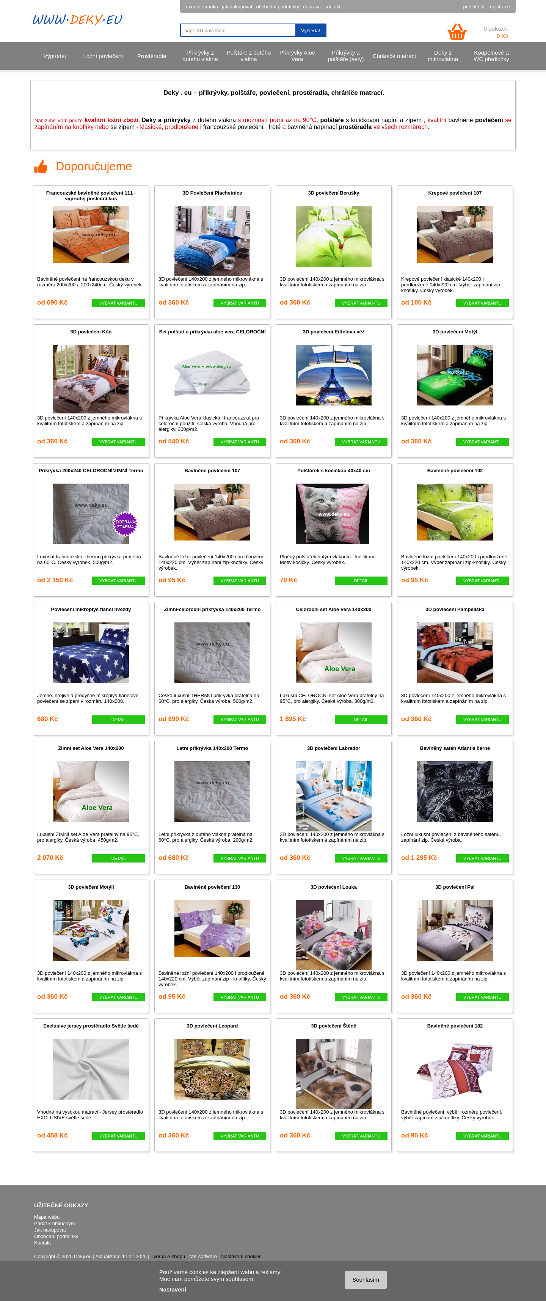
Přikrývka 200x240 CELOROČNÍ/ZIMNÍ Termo (91, 470)
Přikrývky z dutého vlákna (200, 55)
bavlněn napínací (313, 127)
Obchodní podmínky (56, 1236)
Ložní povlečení (103, 56)
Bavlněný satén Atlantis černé (455, 748)
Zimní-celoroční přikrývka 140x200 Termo (212, 609)
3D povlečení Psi (454, 887)
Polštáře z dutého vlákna (249, 55)
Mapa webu (47, 1217)
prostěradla (355, 127)
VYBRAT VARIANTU (118, 303)
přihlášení (474, 6)
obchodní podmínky (277, 6)
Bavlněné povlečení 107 (212, 470)
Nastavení (172, 1289)
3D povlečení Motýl (455, 332)
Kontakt (42, 1243)
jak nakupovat (237, 6)
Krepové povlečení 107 (455, 193)
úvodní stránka (202, 6)
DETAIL (361, 580)
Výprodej (54, 56)
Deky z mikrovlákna (443, 55)
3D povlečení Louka (334, 887)
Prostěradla (151, 56)
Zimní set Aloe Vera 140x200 (91, 748)
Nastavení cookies (241, 1256)
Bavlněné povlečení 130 (212, 887)
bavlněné (475, 120)
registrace (499, 6)
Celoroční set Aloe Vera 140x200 (334, 609)
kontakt (332, 6)
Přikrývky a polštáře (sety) (346, 55)
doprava (312, 6)
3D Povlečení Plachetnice (212, 193)
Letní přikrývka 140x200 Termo (212, 748)
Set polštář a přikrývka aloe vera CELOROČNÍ (212, 332)
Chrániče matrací (394, 56)
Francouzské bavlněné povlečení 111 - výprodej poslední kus (91, 195)
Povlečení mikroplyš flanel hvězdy (91, 609)
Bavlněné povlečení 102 (455, 470)
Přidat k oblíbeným (54, 1223)
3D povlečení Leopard (212, 1026)
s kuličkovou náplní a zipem (371, 120)
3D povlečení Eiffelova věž (334, 332)
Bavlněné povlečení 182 (455, 1026)
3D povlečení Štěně (333, 1026)
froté (274, 127)
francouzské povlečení (233, 127)
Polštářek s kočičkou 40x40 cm (333, 470)
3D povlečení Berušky (333, 193)
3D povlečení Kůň (90, 332)
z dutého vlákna (188, 120)
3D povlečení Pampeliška (454, 609)
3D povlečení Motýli (91, 887)
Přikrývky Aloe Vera (297, 55)
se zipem (122, 127)
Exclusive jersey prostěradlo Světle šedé (90, 1026)
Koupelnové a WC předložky (491, 55)
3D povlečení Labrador (333, 748)
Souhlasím (365, 1279)
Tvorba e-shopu (168, 1256)
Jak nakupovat (50, 1230)
